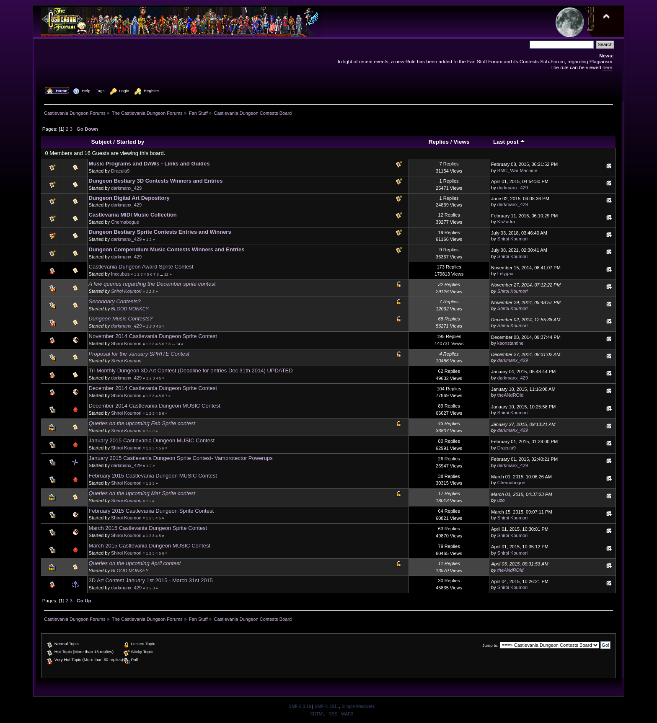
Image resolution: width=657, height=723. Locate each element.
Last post (509, 142)
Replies (439, 142)
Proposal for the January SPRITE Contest (139, 354)
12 (166, 274)
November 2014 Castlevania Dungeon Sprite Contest (153, 336)
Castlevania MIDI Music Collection (133, 215)
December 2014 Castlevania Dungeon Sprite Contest (153, 388)
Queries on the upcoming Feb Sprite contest (142, 423)
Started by (130, 142)
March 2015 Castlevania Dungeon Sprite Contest (148, 528)
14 (178, 344)
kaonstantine (510, 343)
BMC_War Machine (517, 170)
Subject (101, 142)
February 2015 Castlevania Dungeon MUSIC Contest (153, 476)
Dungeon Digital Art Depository (129, 198)
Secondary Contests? (115, 301)
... (162, 274)
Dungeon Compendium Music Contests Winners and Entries (167, 249)
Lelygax (505, 273)
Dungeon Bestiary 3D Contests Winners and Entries (156, 181)
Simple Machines (358, 706)
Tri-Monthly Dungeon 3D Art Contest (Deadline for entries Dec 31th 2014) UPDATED (191, 370)
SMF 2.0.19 (300, 706)
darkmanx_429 (126, 188)
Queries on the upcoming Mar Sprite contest (142, 493)
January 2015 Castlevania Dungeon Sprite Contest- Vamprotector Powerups (181, 458)
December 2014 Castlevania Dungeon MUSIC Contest (154, 406)
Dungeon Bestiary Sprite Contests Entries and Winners (160, 232)
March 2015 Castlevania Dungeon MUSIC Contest (149, 545)
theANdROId (510, 395)
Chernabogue (125, 222)
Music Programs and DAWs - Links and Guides (149, 163)
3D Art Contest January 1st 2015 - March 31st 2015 (151, 580)
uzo (501, 500)
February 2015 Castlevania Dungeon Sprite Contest (151, 511)
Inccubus (120, 273)
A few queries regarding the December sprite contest (152, 284)
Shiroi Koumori (512, 238)
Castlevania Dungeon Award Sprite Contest (141, 266)
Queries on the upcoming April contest (135, 563)
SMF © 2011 (327, 706)
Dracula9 (120, 170)
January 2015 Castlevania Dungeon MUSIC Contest (152, 440)
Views (461, 142)
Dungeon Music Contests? (121, 318)
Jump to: (490, 645)
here (607, 67)
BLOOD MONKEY (130, 308)
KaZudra (506, 221)
